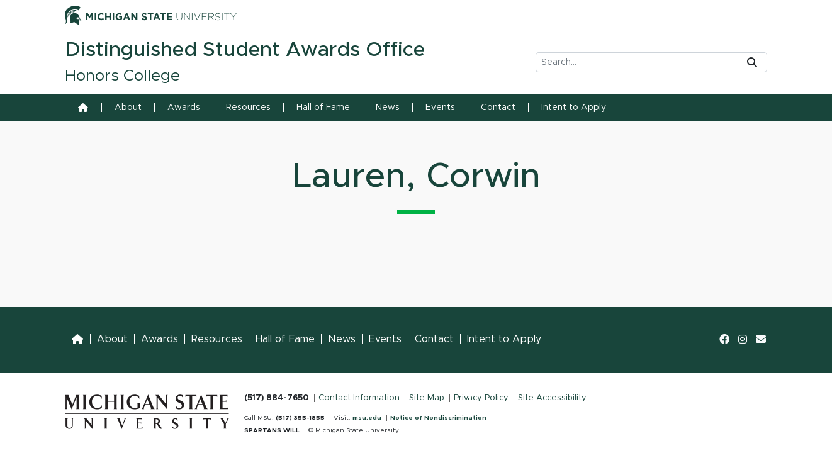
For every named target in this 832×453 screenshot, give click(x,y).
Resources (248, 107)
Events (440, 107)
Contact (498, 107)
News (388, 107)
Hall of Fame (323, 107)
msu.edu (366, 418)
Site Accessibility (552, 398)
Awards (183, 107)
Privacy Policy (481, 398)
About (128, 107)
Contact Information (359, 398)
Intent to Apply (573, 107)
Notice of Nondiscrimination (438, 418)
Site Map (426, 398)
